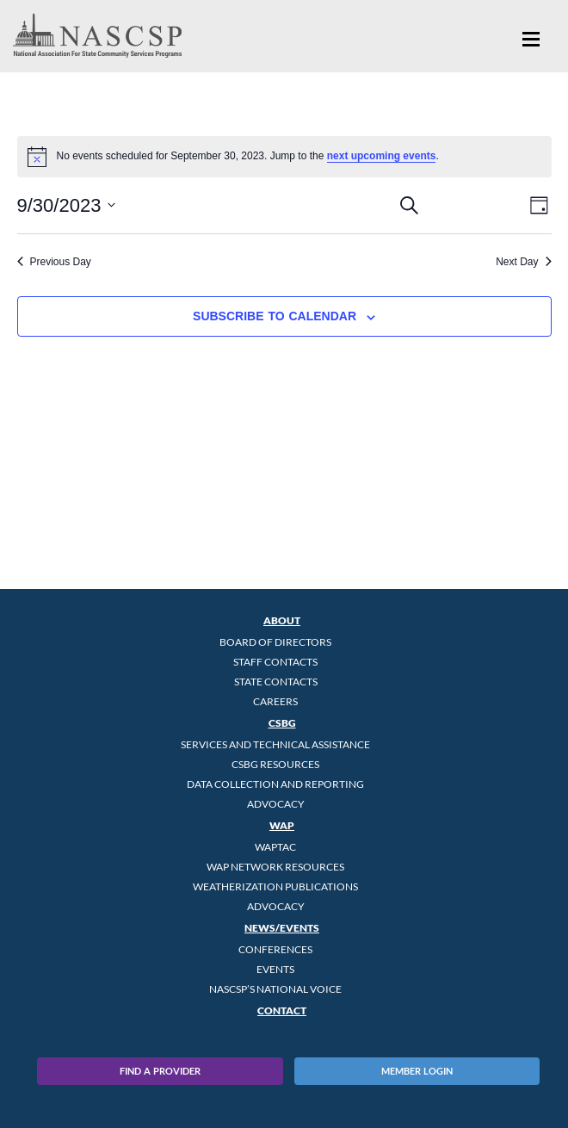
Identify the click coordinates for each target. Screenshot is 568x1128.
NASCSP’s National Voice (275, 988)
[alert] (284, 156)
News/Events (281, 927)
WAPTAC (275, 846)
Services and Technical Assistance (275, 744)
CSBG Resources (275, 764)
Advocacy (276, 803)
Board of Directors (275, 641)
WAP (281, 825)
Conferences (275, 949)
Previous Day (54, 262)
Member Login (417, 1070)
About (281, 620)
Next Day (523, 262)
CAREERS (275, 701)
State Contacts (276, 681)
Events (275, 969)
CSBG (282, 722)
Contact (281, 1010)
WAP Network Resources (275, 866)
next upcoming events (381, 156)
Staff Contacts (275, 661)
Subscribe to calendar (274, 316)
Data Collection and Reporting (275, 784)
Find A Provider (160, 1070)
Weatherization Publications (275, 886)
